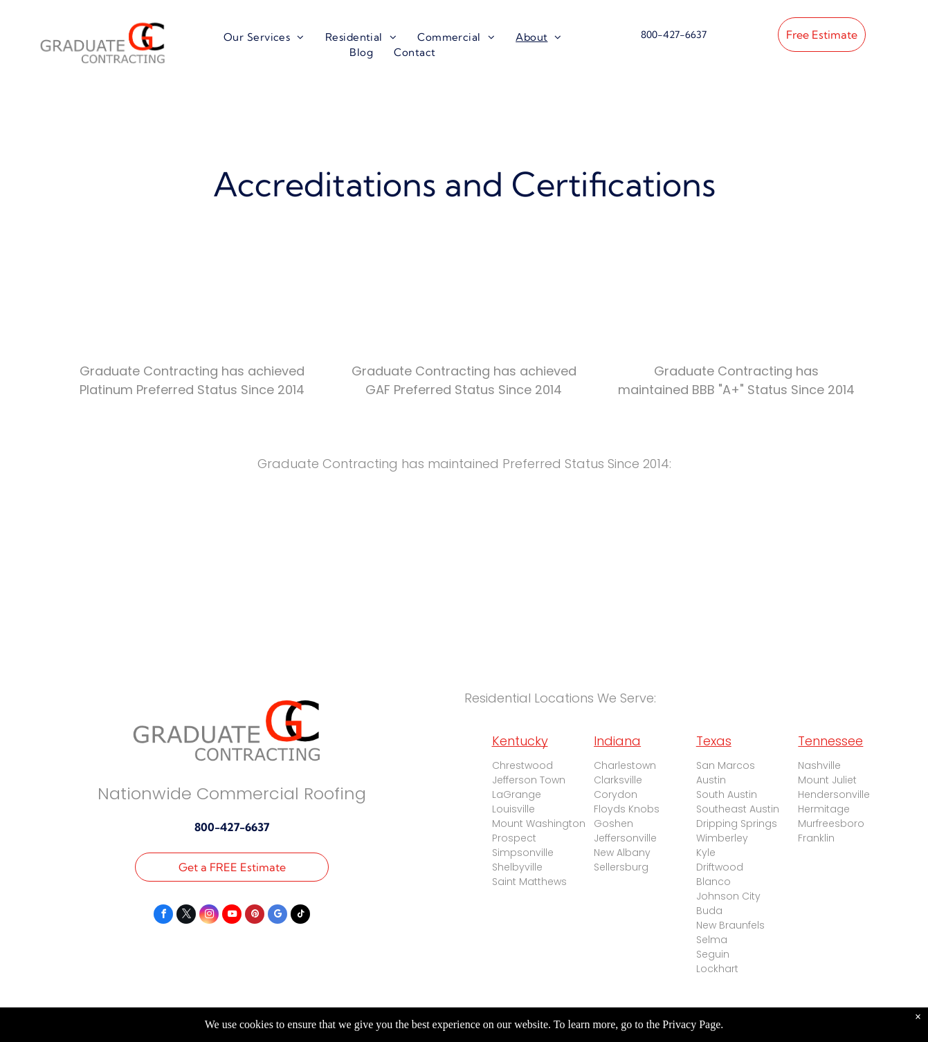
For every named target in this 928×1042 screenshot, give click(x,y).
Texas (713, 741)
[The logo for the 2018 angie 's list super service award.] (740, 543)
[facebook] (163, 915)
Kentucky (520, 741)
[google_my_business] (277, 915)
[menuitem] (264, 38)
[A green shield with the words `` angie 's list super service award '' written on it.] (187, 543)
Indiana (617, 741)
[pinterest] (254, 915)
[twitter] (186, 915)
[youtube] (232, 915)
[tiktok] (300, 915)
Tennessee (830, 741)
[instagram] (209, 915)
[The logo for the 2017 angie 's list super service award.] (463, 543)
